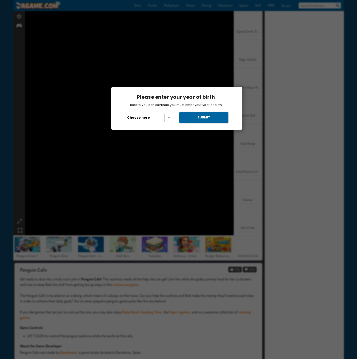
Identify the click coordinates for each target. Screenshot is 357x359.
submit (203, 117)
